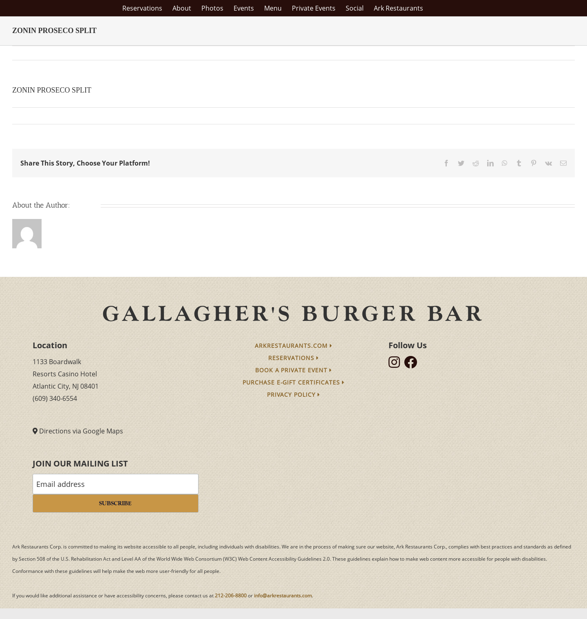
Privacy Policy (293, 394)
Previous (532, 53)
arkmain (28, 115)
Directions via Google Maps (81, 431)
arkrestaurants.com (293, 345)
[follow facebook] (412, 364)
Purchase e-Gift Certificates (293, 382)
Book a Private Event (293, 370)
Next (561, 53)
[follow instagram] (396, 364)
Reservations (293, 358)
